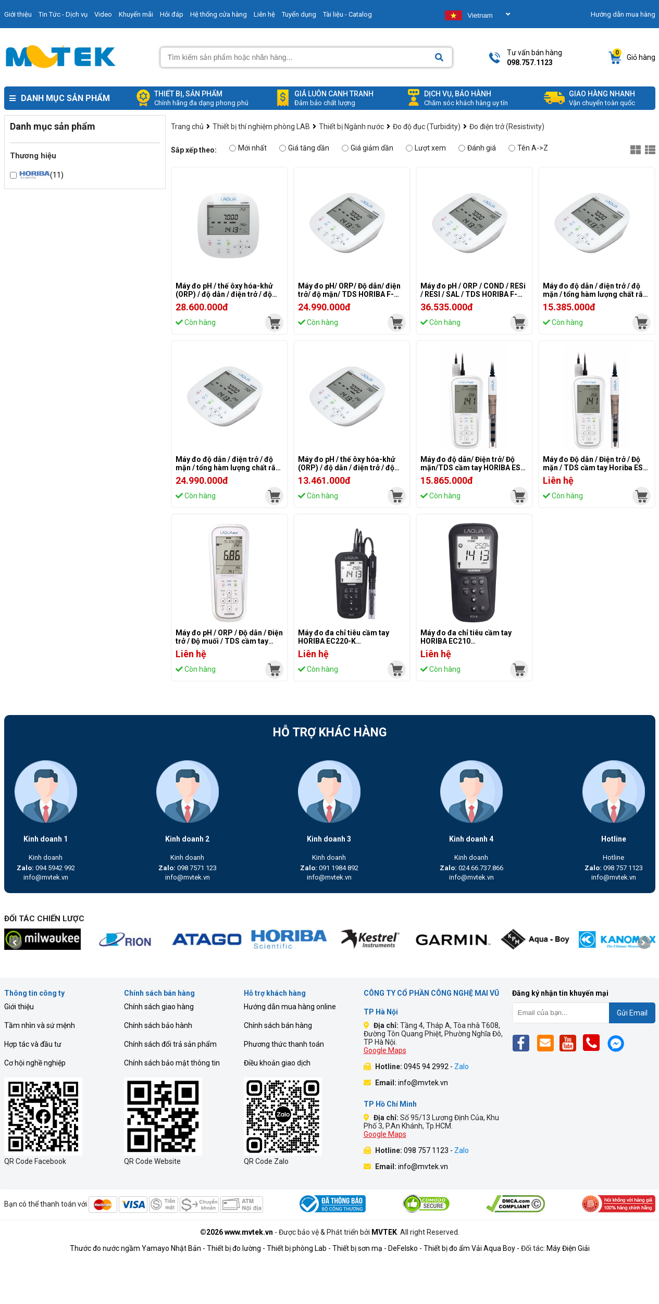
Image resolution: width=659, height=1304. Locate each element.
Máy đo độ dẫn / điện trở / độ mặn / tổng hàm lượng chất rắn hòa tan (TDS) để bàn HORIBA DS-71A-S (595, 298)
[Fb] (524, 1043)
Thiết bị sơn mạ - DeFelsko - (378, 1248)
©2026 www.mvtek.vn (236, 1232)
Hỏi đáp (171, 14)
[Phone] (594, 1043)
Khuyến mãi (136, 14)
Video (103, 14)
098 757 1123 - (436, 1150)
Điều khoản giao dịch (277, 1063)
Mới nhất (248, 148)
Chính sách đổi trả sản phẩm (170, 1044)
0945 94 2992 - (436, 1066)
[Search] (439, 57)
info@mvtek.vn (45, 877)
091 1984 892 (329, 868)
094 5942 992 (46, 868)
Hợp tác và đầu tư (32, 1044)
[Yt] (570, 1043)
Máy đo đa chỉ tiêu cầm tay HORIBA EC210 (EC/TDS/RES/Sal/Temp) (466, 641)
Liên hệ (264, 14)
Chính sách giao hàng (159, 1006)
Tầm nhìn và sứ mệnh (39, 1025)
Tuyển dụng (299, 14)
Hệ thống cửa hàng (218, 14)
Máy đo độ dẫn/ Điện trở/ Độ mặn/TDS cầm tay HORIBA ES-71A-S (472, 467)
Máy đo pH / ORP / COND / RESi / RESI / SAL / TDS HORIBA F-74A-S (473, 294)
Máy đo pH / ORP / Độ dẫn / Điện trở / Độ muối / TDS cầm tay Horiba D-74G (229, 641)
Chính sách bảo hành (158, 1025)
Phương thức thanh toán (284, 1044)
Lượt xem (426, 148)
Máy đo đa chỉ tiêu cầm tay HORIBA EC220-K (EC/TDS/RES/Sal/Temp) (343, 641)
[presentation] (15, 942)
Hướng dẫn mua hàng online (290, 1006)
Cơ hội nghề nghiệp (35, 1063)
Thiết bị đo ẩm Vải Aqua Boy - (471, 1248)
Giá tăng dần (304, 148)
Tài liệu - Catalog (347, 14)
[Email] (547, 1043)
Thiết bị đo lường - (236, 1248)
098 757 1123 (614, 868)
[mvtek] (274, 323)
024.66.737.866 (471, 868)
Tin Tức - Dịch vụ (63, 14)
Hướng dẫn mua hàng (623, 14)
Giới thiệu (19, 1006)
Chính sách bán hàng (278, 1025)
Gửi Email (632, 1013)
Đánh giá (477, 148)
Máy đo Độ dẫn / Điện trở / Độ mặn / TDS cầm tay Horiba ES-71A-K (594, 467)
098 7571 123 (187, 868)
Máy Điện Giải (568, 1248)
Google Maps (385, 1050)
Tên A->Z (528, 148)
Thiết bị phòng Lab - (299, 1248)
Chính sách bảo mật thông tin (172, 1063)
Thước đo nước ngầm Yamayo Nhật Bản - (137, 1248)
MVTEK (384, 1232)
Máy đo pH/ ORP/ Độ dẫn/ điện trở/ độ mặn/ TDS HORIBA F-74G (349, 294)
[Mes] (617, 1043)
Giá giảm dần (367, 148)
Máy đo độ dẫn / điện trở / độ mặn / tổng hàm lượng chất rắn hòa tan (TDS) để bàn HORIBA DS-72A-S (228, 471)
